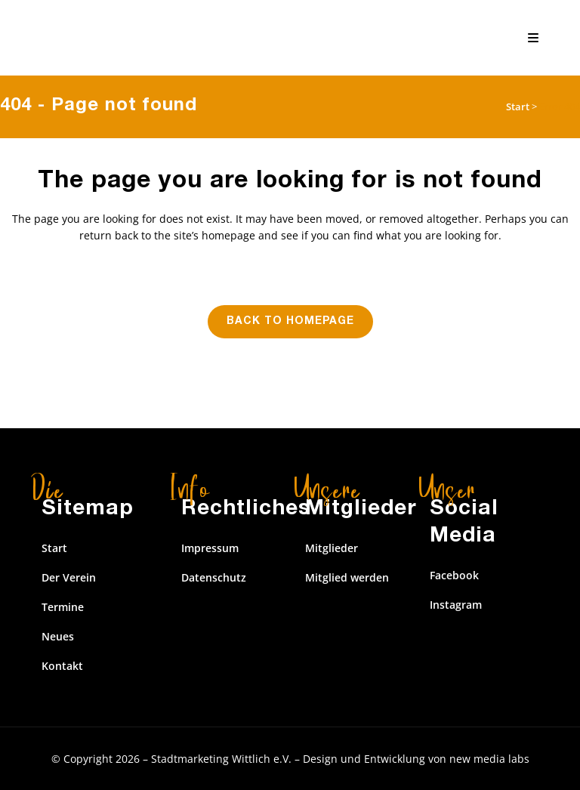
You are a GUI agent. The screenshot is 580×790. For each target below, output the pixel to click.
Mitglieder (331, 548)
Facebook (454, 575)
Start (517, 106)
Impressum (210, 548)
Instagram (456, 604)
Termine (63, 607)
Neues (58, 636)
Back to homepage (290, 321)
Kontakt (62, 666)
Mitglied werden (347, 577)
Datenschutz (213, 577)
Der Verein (69, 577)
